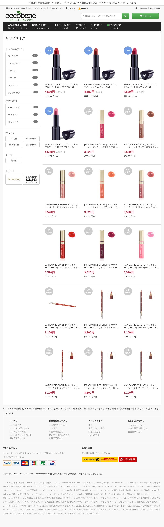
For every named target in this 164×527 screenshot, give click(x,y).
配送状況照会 (40, 8)
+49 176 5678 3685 (15, 8)
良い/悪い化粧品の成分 (59, 435)
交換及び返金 (94, 432)
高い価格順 (31, 144)
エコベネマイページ (137, 425)
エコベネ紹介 (16, 425)
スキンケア (23, 55)
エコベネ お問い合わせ (20, 428)
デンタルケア (23, 92)
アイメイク (23, 114)
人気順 (14, 138)
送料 (30, 8)
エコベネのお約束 (18, 432)
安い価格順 (14, 144)
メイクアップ (23, 62)
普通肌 (14, 160)
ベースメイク (23, 107)
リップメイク (23, 121)
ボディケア (23, 70)
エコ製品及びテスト (58, 425)
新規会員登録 (155, 8)
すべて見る (95, 435)
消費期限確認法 (56, 432)
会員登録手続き (135, 432)
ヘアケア (23, 77)
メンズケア (23, 84)
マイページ (141, 8)
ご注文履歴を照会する (138, 428)
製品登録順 (31, 138)
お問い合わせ (55, 8)
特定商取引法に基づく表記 (90, 474)
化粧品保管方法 (56, 438)
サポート (70, 8)
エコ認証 (53, 428)
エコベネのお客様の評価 (20, 435)
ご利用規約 (72, 474)
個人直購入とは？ (18, 438)
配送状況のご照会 (96, 428)
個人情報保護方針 (58, 474)
